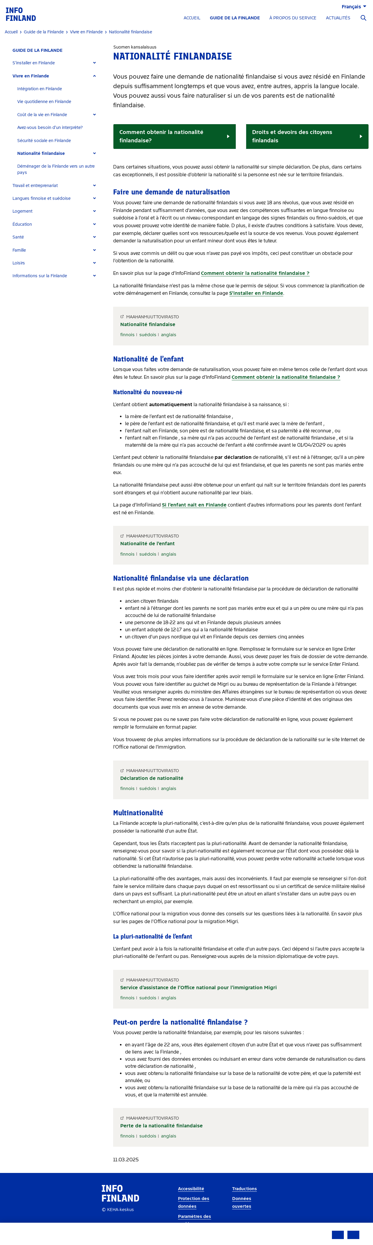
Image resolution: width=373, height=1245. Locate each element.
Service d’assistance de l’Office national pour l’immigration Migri (198, 987)
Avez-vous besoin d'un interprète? (50, 127)
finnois (127, 334)
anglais (168, 334)
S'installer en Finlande (34, 63)
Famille (19, 250)
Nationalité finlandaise (41, 153)
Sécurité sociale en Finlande (44, 140)
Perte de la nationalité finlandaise (161, 1126)
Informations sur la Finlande (40, 275)
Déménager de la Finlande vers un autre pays (56, 169)
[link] (21, 14)
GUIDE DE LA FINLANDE (235, 18)
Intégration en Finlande (39, 88)
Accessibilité (191, 1188)
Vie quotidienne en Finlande (44, 101)
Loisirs (19, 263)
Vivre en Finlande (31, 76)
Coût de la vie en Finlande (42, 114)
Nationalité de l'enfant (147, 543)
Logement (22, 211)
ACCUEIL (192, 18)
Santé (18, 237)
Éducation (22, 224)
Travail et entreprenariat (35, 185)
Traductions (244, 1188)
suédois (147, 334)
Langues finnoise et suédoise (42, 198)
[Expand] (94, 63)
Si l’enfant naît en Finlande (194, 505)
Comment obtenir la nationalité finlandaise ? (255, 273)
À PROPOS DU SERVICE (292, 18)
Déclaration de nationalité (151, 778)
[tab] (56, 63)
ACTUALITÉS (338, 18)
